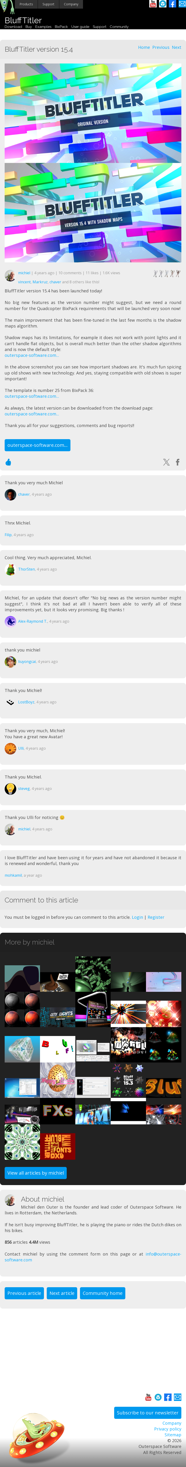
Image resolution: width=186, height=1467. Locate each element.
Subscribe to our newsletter (148, 1413)
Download (13, 27)
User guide (80, 27)
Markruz (40, 281)
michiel (24, 272)
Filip (8, 534)
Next (176, 47)
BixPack (61, 27)
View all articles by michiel (35, 1173)
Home (144, 47)
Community (119, 27)
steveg (24, 788)
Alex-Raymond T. (32, 621)
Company (71, 4)
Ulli (21, 748)
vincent (24, 281)
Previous (160, 47)
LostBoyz (26, 702)
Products (26, 4)
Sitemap (173, 1434)
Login (137, 917)
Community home (103, 1293)
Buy (29, 27)
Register (156, 917)
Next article (62, 1293)
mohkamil (13, 875)
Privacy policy (167, 1429)
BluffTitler (23, 20)
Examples (43, 27)
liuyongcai (27, 661)
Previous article (24, 1293)
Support (48, 4)
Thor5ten (26, 569)
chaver (55, 281)
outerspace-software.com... (32, 355)
